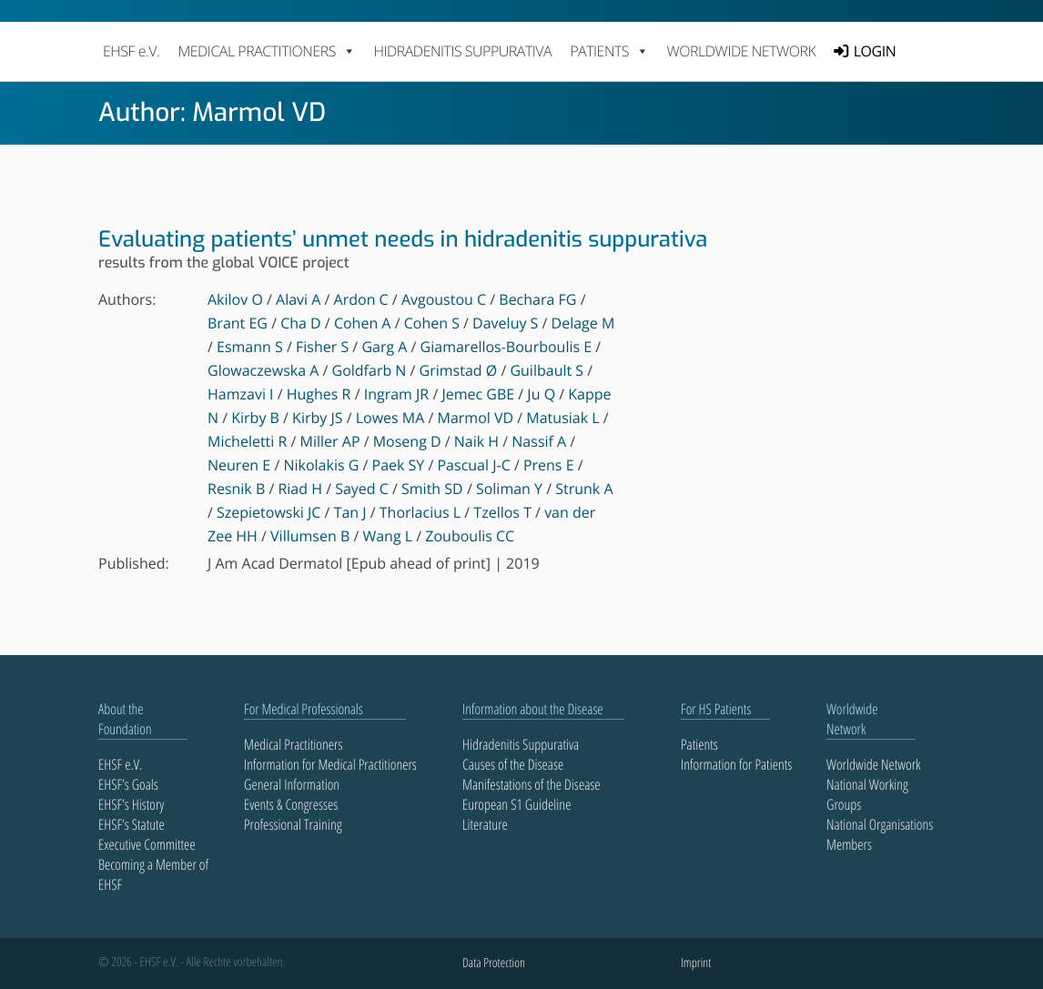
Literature (485, 824)
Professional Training (293, 824)
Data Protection (493, 963)
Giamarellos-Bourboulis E (506, 347)
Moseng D (407, 441)
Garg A (384, 347)
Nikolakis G (321, 465)
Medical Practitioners (293, 744)
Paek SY (398, 465)
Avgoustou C (443, 299)
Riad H (300, 489)
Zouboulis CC (469, 536)
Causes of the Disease (512, 764)
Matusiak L (562, 418)
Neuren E (239, 465)
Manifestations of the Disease (531, 784)
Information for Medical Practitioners (330, 764)
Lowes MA (390, 418)
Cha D (300, 323)
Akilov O (235, 299)
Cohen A (362, 323)
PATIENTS (609, 51)
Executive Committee (147, 844)
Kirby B (255, 418)
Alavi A (298, 299)
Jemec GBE (477, 394)
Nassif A (538, 441)
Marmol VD (476, 418)
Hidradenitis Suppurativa (462, 51)
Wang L (387, 536)
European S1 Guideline (516, 804)
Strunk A (584, 489)
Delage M (583, 323)
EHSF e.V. (131, 51)
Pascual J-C (473, 465)
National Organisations (879, 824)
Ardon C (361, 299)
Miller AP (330, 441)
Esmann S (250, 347)
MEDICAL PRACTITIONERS (266, 51)
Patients (699, 744)
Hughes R (319, 394)
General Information (291, 784)
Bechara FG (537, 299)
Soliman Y (509, 489)
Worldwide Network (741, 51)
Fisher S (322, 347)
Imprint (696, 963)
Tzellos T (502, 512)
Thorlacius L (420, 512)
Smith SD (432, 489)
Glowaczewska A (263, 370)
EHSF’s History (131, 804)
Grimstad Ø (459, 370)
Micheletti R (247, 441)
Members (849, 844)
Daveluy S (505, 323)
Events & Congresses (291, 804)
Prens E (548, 465)
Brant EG (238, 323)
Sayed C (362, 489)
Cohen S (432, 323)
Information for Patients (736, 764)
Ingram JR (397, 394)
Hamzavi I (241, 394)
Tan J (350, 512)
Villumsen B (309, 536)
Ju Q (541, 394)
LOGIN (875, 51)
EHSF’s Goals (128, 784)
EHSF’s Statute (131, 824)
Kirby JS (317, 418)
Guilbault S (546, 370)
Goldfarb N (369, 370)
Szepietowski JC (268, 512)
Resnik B (236, 489)
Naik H (476, 441)
